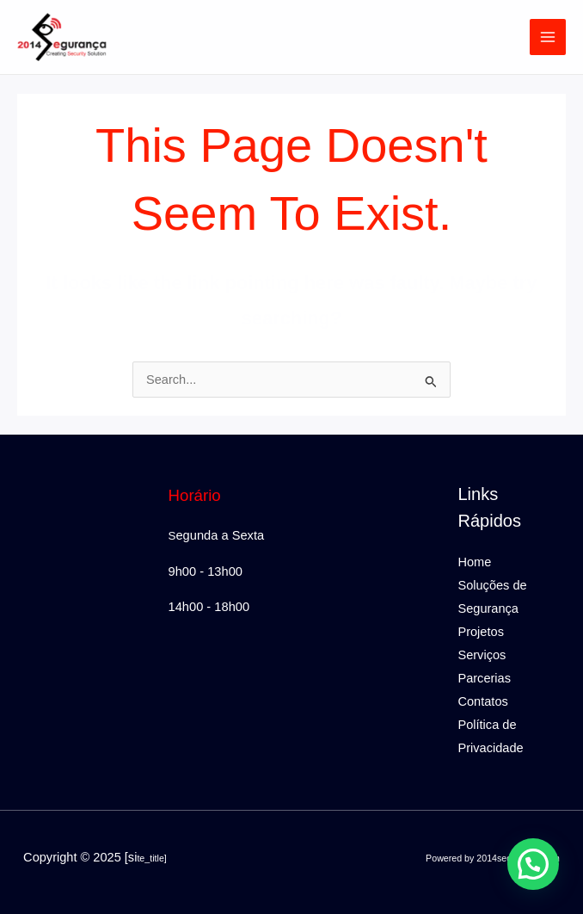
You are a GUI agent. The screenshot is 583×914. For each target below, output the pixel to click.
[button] (533, 864)
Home (474, 562)
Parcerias (484, 678)
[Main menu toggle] (548, 37)
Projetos (480, 632)
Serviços (481, 655)
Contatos (482, 701)
